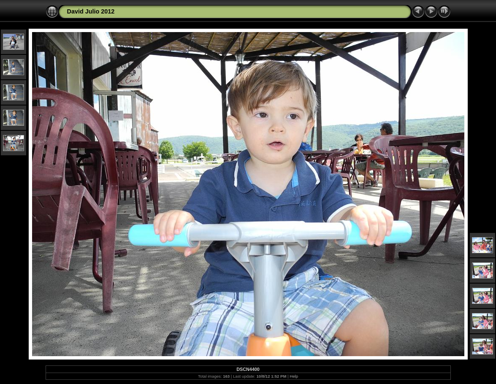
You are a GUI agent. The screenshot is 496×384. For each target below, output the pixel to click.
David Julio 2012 (91, 11)
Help (294, 376)
